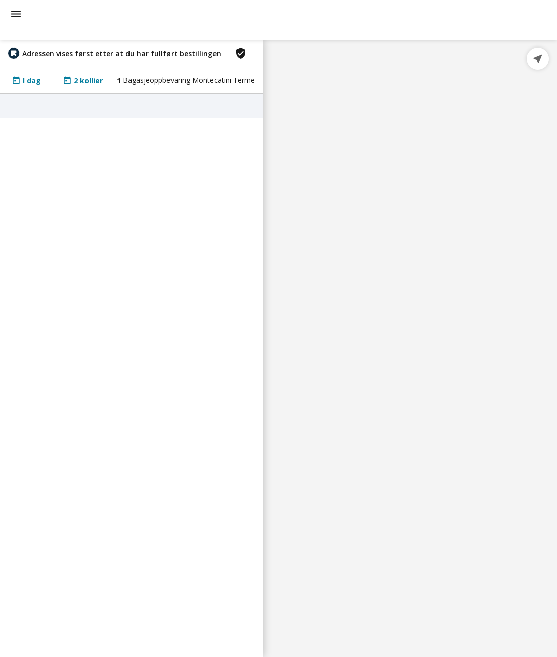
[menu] (16, 14)
